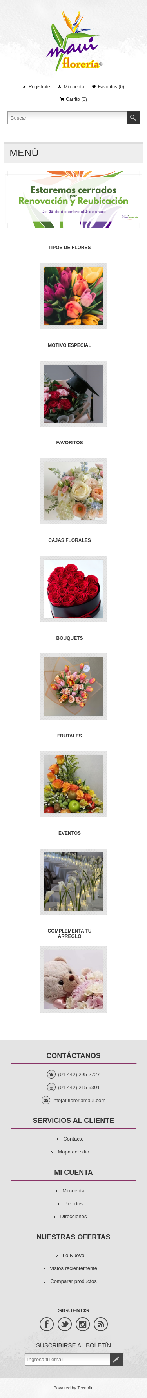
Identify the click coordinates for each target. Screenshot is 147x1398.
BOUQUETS (69, 638)
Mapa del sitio (73, 1152)
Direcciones (73, 1216)
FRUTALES (69, 736)
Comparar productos (73, 1281)
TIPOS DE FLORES (69, 247)
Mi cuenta (74, 86)
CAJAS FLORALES (69, 540)
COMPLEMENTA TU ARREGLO (70, 933)
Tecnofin (85, 1387)
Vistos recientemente (73, 1268)
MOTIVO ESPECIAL (69, 345)
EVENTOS (69, 833)
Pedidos (73, 1203)
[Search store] (67, 117)
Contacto (73, 1139)
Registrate (39, 86)
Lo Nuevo (74, 1255)
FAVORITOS (69, 442)
